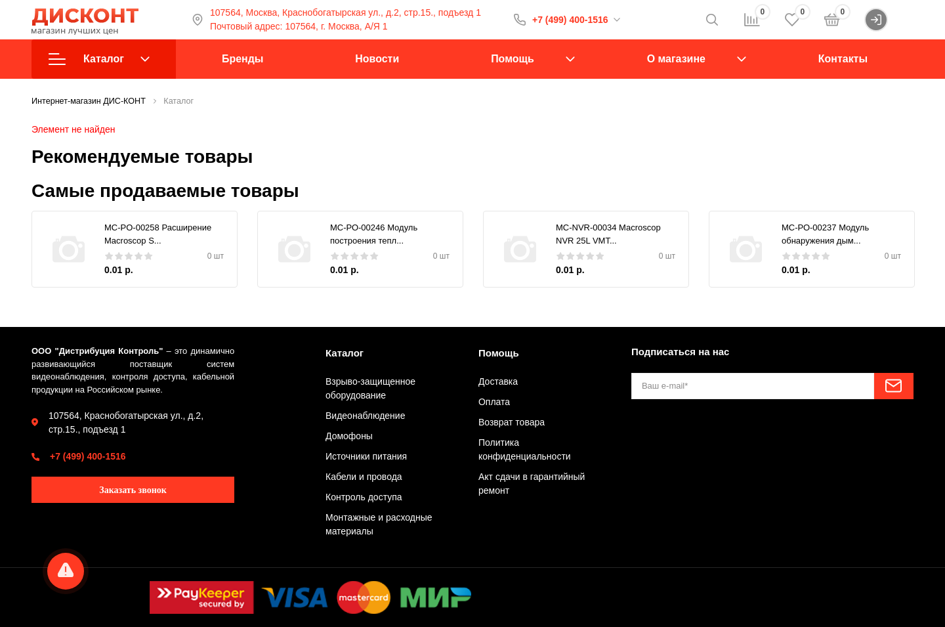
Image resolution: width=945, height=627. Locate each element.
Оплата (494, 402)
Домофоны (349, 436)
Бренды (242, 58)
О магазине (676, 58)
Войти (889, 20)
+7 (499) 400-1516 (570, 19)
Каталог (99, 59)
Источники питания (366, 456)
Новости (377, 58)
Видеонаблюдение (365, 415)
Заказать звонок (133, 490)
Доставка (498, 381)
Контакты (843, 58)
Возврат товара (511, 422)
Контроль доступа (364, 497)
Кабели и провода (364, 476)
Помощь (512, 58)
